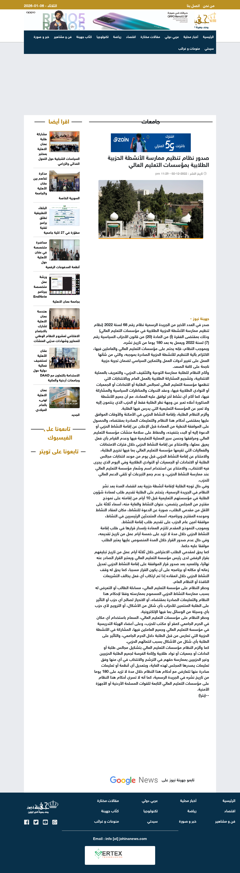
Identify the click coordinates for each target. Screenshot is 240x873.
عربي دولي (172, 36)
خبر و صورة (41, 36)
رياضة (117, 36)
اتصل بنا (193, 5)
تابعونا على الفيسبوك (58, 432)
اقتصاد (131, 36)
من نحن (208, 5)
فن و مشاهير (63, 36)
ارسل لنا (208, 11)
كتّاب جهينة (84, 36)
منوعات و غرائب (106, 820)
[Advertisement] (120, 79)
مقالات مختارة (150, 36)
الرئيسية (208, 36)
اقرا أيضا (59, 120)
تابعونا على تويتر (59, 450)
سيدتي (152, 820)
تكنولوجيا (103, 36)
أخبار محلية (191, 36)
